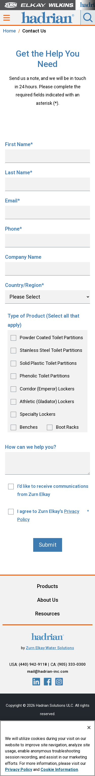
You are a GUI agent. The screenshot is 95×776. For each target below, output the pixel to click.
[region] (47, 748)
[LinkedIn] (36, 682)
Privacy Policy (18, 769)
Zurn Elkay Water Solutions (50, 648)
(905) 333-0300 (72, 664)
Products (47, 586)
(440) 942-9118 (33, 664)
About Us (47, 600)
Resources (47, 614)
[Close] (88, 727)
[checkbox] (47, 381)
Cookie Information (59, 769)
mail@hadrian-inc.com (47, 671)
